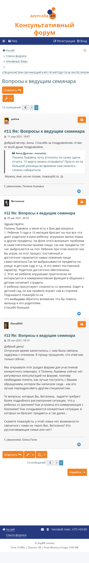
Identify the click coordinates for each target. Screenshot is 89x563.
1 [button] (31, 107)
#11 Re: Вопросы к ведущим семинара (44, 131)
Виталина (17, 201)
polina (15, 119)
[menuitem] (12, 41)
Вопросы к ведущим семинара (39, 81)
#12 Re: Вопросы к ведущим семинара (39, 213)
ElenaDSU (17, 323)
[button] (25, 107)
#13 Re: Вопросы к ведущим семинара (39, 336)
